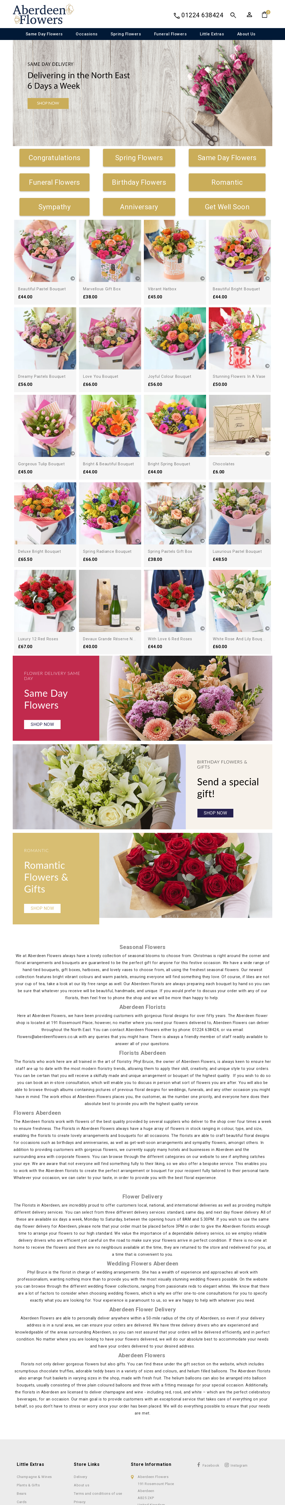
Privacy (80, 1437)
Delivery (80, 1411)
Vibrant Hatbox (163, 288)
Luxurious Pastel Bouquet (239, 496)
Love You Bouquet (101, 376)
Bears (21, 1428)
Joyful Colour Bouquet (171, 376)
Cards (22, 1437)
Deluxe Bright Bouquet (41, 551)
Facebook (211, 1400)
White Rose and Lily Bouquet (243, 560)
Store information (151, 1399)
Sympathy (54, 207)
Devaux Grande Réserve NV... (242, 528)
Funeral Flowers (170, 34)
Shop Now (43, 651)
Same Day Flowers (44, 34)
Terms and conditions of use (98, 1428)
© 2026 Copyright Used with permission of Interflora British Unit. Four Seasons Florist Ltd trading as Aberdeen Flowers (142, 1501)
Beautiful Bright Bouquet (238, 288)
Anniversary (139, 207)
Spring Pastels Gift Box (172, 496)
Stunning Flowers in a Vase (241, 376)
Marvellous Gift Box (103, 288)
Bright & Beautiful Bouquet (110, 463)
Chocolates (224, 463)
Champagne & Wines (34, 1411)
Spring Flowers (126, 34)
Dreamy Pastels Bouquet (43, 376)
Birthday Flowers (139, 182)
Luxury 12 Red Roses (170, 528)
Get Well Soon (227, 207)
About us (246, 34)
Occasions (87, 34)
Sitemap (81, 1453)
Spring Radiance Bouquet (109, 551)
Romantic (227, 182)
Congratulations (54, 158)
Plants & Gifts (28, 1420)
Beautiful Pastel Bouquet (44, 288)
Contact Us (83, 1445)
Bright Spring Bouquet (170, 408)
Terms (170, 1471)
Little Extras (212, 34)
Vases (22, 1453)
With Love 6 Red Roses (172, 560)
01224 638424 (202, 15)
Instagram (239, 1400)
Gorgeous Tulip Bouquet (42, 463)
